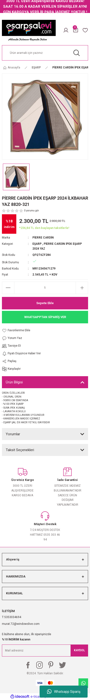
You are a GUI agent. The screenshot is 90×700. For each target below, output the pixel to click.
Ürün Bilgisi (14, 382)
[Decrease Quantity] (8, 288)
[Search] (45, 53)
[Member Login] (66, 30)
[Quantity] (45, 288)
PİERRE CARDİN (43, 237)
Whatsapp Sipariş (63, 691)
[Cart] (75, 30)
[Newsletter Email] (45, 651)
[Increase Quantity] (82, 288)
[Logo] (29, 30)
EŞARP (37, 244)
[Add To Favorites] (21, 330)
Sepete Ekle (45, 303)
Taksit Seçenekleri (20, 450)
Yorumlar (13, 434)
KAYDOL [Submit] (79, 650)
